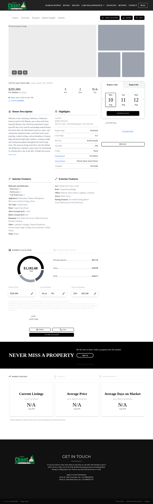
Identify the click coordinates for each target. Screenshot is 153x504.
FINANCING (111, 5)
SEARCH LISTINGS (53, 5)
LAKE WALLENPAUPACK (93, 5)
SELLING (75, 5)
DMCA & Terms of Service (134, 501)
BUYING (66, 5)
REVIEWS (122, 5)
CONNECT (133, 5)
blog (142, 5)
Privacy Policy (120, 501)
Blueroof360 (14, 501)
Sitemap (147, 501)
